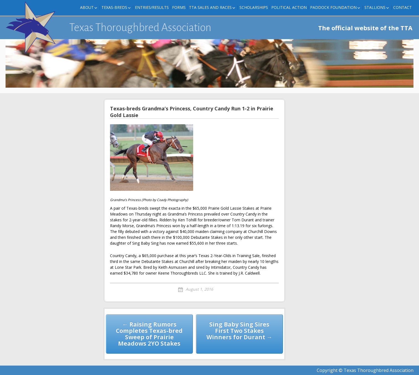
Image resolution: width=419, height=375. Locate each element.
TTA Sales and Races (210, 7)
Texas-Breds (114, 7)
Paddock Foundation (333, 7)
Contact (402, 7)
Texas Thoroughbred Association (140, 27)
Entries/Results (152, 7)
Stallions (374, 7)
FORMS (179, 7)
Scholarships (253, 7)
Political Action (289, 7)
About (87, 7)
